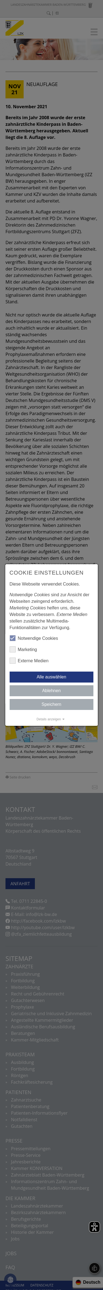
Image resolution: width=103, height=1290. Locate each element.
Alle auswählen (51, 677)
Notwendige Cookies (34, 638)
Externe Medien (29, 661)
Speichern (51, 704)
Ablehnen (51, 690)
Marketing (23, 649)
